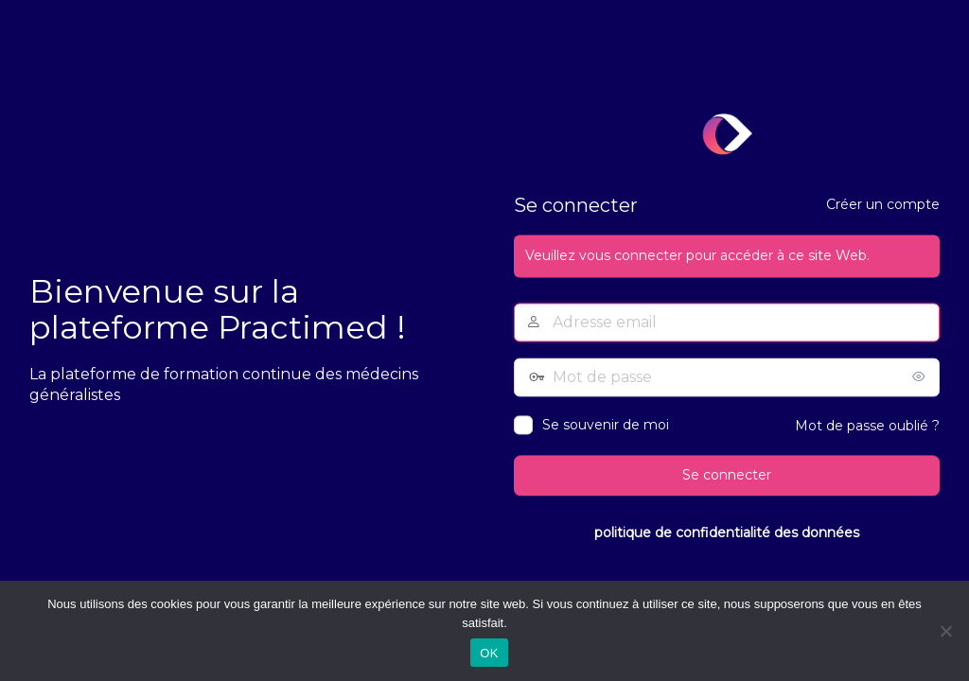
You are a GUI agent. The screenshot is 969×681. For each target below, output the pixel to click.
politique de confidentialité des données (726, 532)
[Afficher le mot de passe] (921, 377)
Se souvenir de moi (605, 425)
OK (489, 653)
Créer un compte (883, 205)
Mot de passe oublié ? (867, 426)
